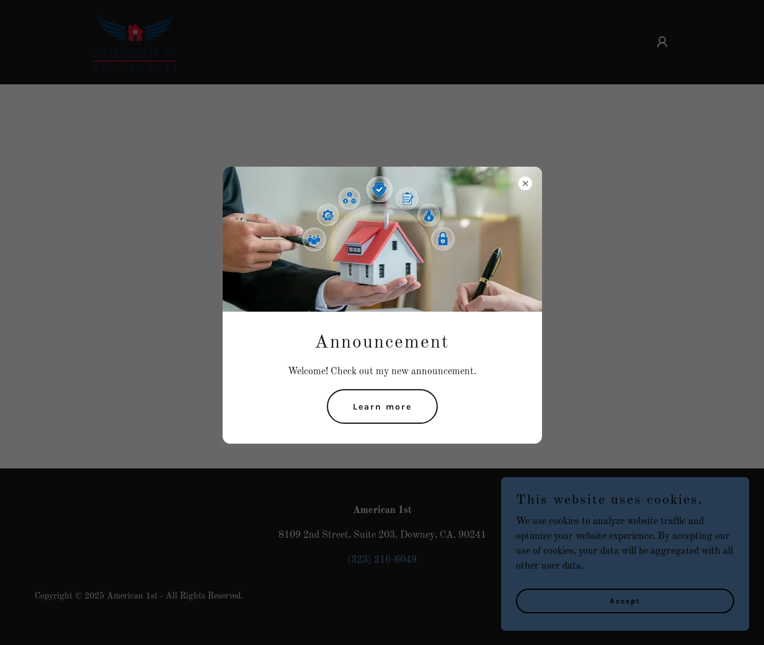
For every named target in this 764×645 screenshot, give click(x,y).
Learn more (382, 406)
